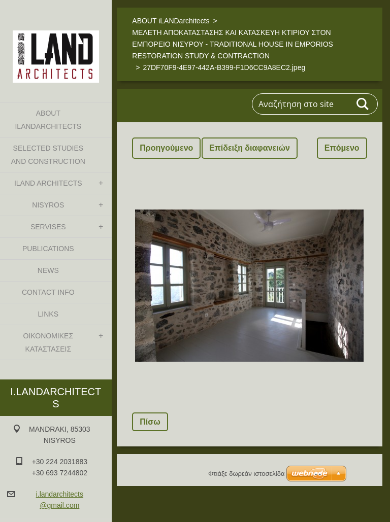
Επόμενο (342, 148)
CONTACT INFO (48, 292)
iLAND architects (48, 183)
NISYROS (48, 205)
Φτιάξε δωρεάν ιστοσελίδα (246, 473)
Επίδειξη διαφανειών (249, 148)
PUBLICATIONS (48, 249)
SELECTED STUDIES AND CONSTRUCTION (48, 154)
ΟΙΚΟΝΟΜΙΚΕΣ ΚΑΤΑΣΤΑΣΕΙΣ (48, 342)
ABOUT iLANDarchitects (48, 119)
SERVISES (48, 227)
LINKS (48, 314)
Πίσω (150, 421)
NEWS (48, 270)
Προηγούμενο (166, 148)
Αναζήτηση (363, 104)
